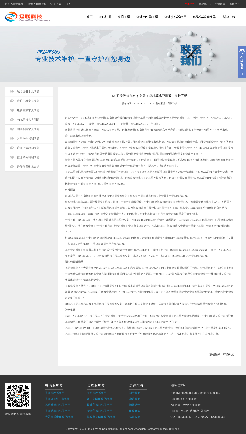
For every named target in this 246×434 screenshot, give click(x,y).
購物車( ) (205, 4)
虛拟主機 (123, 17)
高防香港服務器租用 (57, 404)
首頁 (89, 17)
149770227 (201, 416)
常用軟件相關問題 (28, 138)
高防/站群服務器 (204, 17)
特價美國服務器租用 (99, 410)
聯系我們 (134, 398)
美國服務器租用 (97, 392)
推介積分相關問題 (28, 157)
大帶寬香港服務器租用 (59, 416)
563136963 (218, 416)
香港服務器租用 (55, 392)
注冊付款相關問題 (28, 147)
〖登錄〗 (59, 3)
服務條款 (134, 410)
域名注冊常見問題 (28, 91)
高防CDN (228, 17)
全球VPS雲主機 (147, 17)
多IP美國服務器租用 (99, 398)
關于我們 (134, 392)
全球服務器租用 (175, 17)
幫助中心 (234, 4)
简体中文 (189, 4)
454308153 (185, 416)
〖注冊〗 (72, 3)
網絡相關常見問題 (28, 129)
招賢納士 (134, 404)
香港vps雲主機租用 (57, 398)
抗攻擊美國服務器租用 (101, 416)
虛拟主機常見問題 (28, 100)
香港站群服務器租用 (57, 410)
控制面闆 (220, 4)
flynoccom (191, 398)
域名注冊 (105, 17)
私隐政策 (134, 416)
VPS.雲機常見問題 (28, 119)
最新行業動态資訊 (28, 166)
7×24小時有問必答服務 (195, 410)
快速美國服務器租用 (99, 404)
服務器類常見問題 (28, 110)
